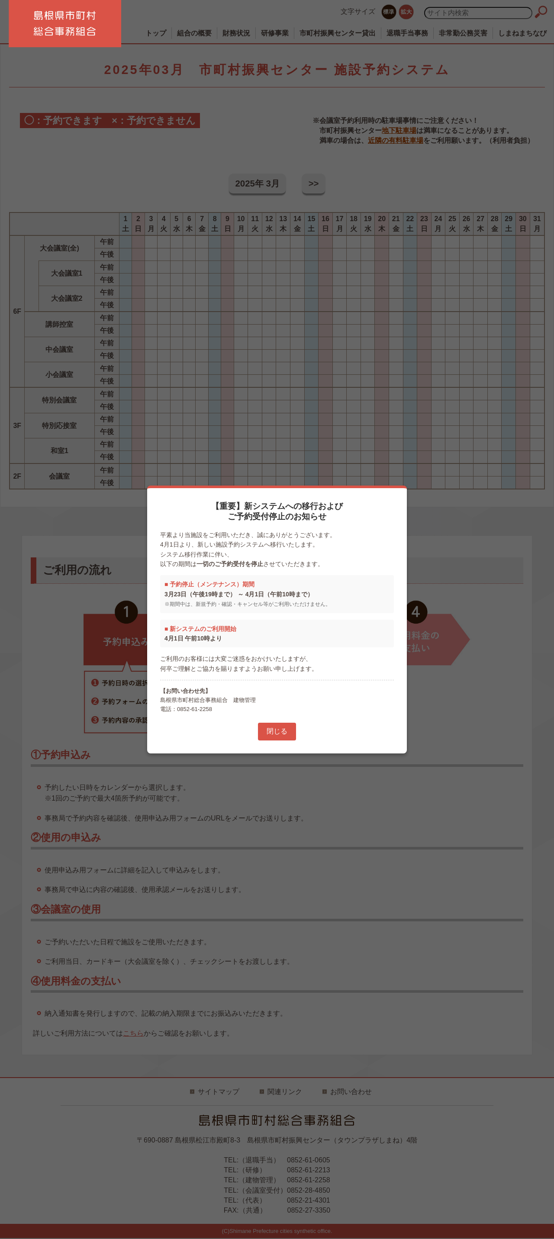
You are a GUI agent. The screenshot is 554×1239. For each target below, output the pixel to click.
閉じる (277, 731)
